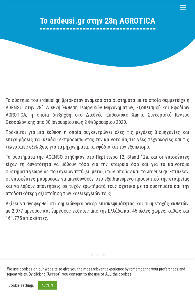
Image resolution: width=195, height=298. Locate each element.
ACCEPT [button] (48, 285)
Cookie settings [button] (21, 285)
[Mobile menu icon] (183, 7)
